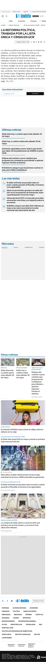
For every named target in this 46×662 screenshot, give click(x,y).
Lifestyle (39, 615)
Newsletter (41, 20)
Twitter (3, 601)
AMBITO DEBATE (32, 645)
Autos (4, 624)
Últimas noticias (19, 608)
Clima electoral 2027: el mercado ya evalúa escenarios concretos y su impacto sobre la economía (25, 200)
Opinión (28, 615)
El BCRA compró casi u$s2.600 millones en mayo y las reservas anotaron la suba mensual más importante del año (25, 208)
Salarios (26, 11)
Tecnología (30, 624)
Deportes (27, 618)
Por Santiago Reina (6, 531)
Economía (21, 21)
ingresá (42, 16)
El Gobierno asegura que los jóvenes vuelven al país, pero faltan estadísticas (22, 169)
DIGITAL (11, 645)
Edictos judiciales (22, 634)
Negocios (18, 615)
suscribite (35, 16)
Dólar (11, 21)
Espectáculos (16, 624)
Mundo (16, 618)
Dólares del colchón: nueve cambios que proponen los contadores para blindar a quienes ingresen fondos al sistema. (22, 160)
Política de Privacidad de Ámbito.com (17, 631)
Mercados (6, 615)
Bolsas (16, 247)
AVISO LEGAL (7, 634)
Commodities (29, 247)
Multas (37, 634)
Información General (27, 621)
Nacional (6, 618)
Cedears (41, 247)
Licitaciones (7, 638)
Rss (40, 624)
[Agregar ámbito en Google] (22, 42)
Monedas (4, 247)
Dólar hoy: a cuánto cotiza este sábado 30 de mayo (21, 142)
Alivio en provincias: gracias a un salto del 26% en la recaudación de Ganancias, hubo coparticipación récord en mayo (25, 192)
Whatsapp (26, 601)
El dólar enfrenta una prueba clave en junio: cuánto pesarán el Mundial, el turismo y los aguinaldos (25, 184)
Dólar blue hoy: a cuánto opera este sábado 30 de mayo (22, 135)
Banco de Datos (30, 611)
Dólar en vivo (16, 11)
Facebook (7, 601)
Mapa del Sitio (7, 628)
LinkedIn (16, 601)
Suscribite (35, 93)
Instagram (12, 601)
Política (16, 611)
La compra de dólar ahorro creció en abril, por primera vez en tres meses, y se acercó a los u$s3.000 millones (20, 525)
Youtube (21, 601)
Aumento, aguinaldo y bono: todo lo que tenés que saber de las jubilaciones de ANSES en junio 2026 (22, 150)
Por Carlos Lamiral (37, 397)
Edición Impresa (8, 621)
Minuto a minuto (7, 472)
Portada (5, 608)
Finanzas (34, 21)
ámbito (3, 25)
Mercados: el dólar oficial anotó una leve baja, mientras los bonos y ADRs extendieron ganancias (22, 476)
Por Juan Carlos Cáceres (8, 490)
